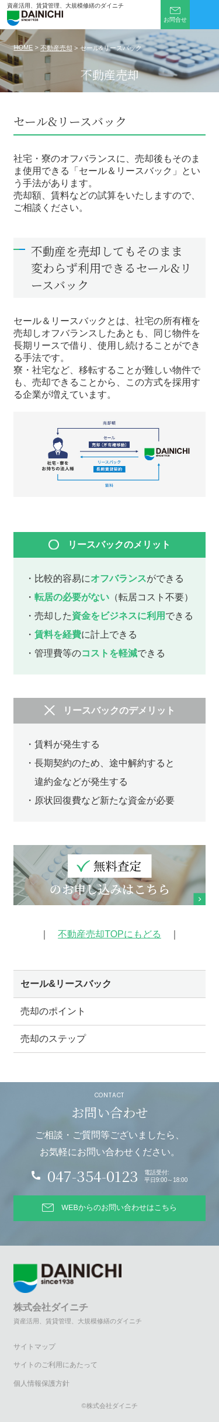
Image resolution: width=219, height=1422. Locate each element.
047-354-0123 (92, 1175)
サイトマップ (34, 1347)
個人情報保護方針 (41, 1383)
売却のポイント (53, 1011)
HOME (23, 47)
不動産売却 (56, 47)
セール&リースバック (66, 984)
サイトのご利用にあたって (55, 1365)
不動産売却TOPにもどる (109, 934)
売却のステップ (53, 1039)
